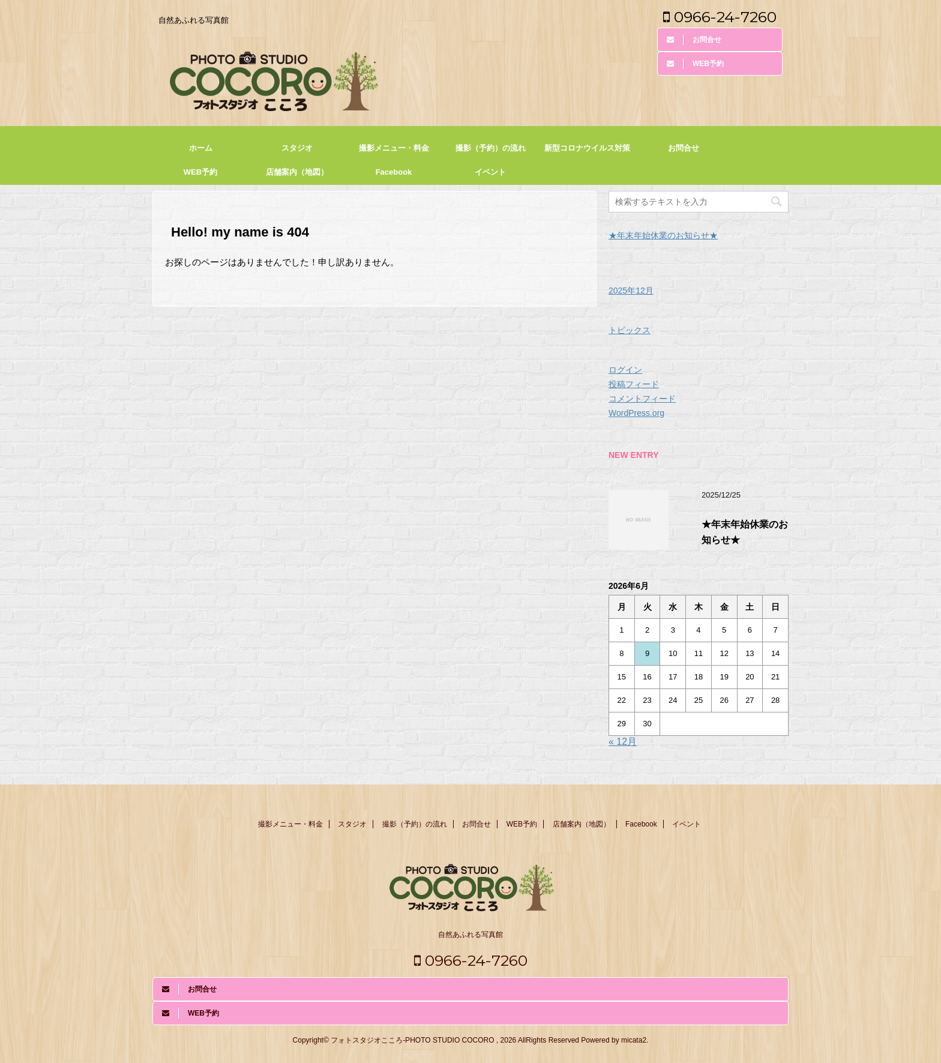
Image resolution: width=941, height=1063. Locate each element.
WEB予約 (200, 171)
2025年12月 (631, 290)
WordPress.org (636, 413)
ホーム (200, 147)
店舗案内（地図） (297, 171)
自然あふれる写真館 (470, 934)
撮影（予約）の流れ (490, 147)
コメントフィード (642, 398)
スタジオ (297, 147)
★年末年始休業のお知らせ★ (663, 235)
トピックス (630, 330)
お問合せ (683, 147)
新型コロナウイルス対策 (587, 147)
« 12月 (623, 741)
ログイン (625, 370)
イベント (490, 171)
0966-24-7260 (720, 17)
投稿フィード (634, 384)
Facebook (394, 171)
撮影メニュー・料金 (394, 147)
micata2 (633, 1040)
